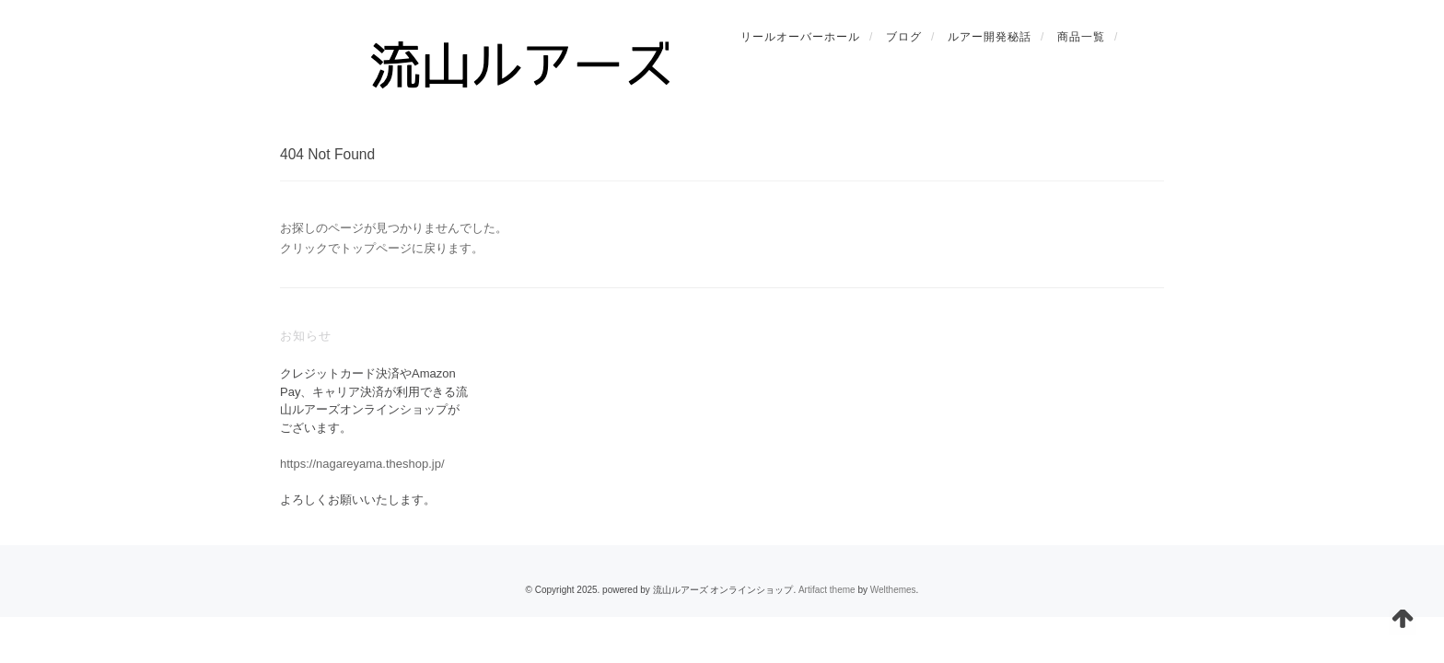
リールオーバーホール (800, 36)
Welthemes (893, 590)
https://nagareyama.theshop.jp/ (362, 464)
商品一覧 (1081, 36)
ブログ (904, 36)
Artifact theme (827, 590)
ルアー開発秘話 (989, 36)
